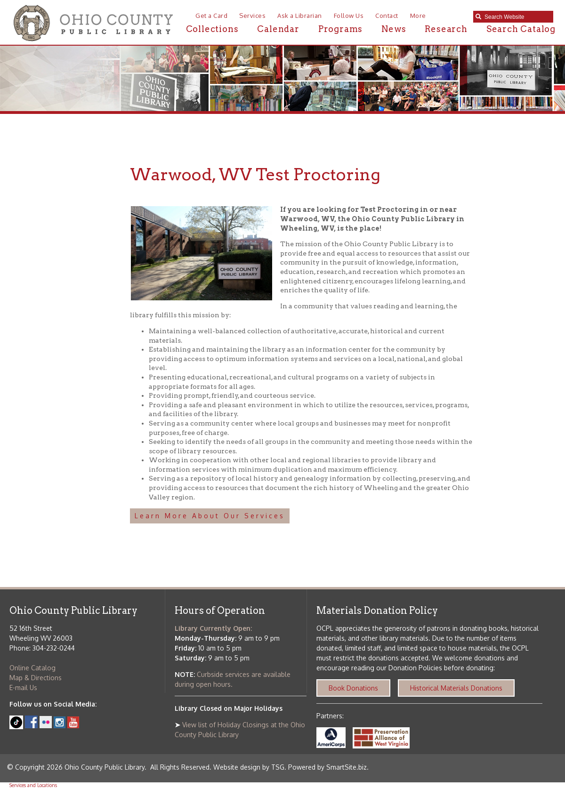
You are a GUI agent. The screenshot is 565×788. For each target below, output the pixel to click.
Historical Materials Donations (456, 688)
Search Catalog (521, 29)
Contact (386, 15)
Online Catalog (32, 668)
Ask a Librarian (299, 15)
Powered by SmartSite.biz (327, 767)
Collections (212, 29)
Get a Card (211, 15)
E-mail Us (23, 687)
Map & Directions (35, 678)
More (418, 15)
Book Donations (353, 688)
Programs (340, 29)
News (393, 29)
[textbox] (516, 17)
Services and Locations (33, 785)
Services (252, 15)
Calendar (278, 29)
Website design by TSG (248, 767)
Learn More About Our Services (210, 516)
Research (446, 29)
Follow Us (349, 15)
